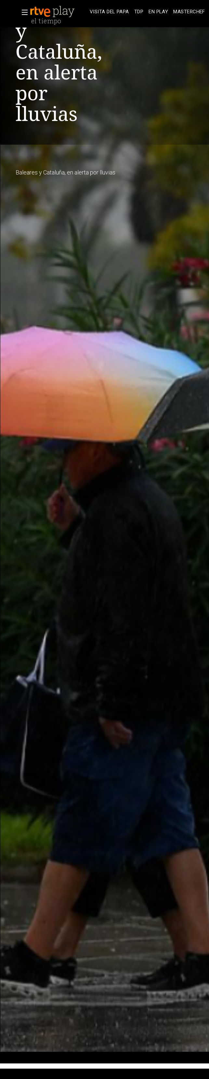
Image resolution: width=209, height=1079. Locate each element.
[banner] (58, 11)
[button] (23, 12)
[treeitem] (109, 11)
